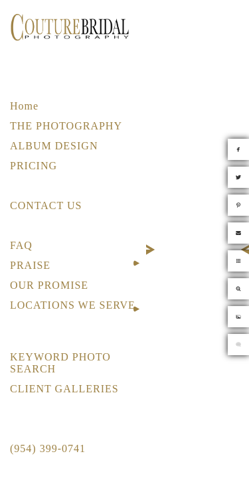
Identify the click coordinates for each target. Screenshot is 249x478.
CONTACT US (46, 205)
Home (24, 106)
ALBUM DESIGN (54, 145)
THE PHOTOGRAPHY (66, 125)
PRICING (33, 165)
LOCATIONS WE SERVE (72, 305)
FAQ (21, 245)
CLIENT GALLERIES (64, 388)
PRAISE (30, 265)
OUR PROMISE (49, 285)
